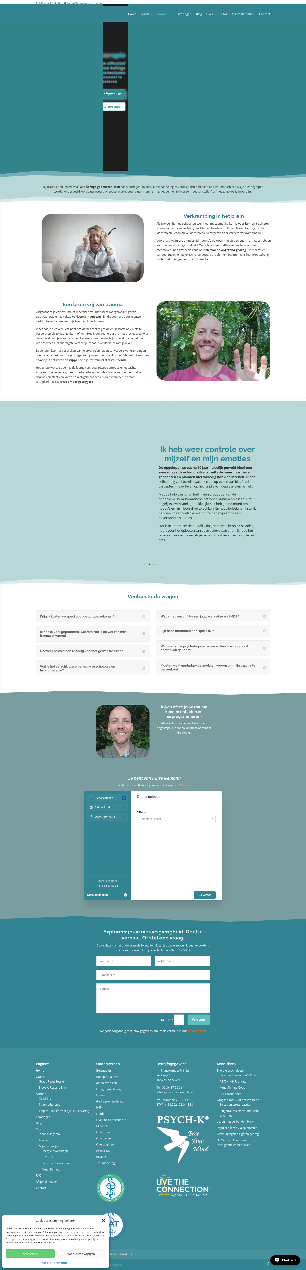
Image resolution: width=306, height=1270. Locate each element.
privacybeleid (197, 1031)
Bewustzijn (103, 1070)
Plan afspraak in (108, 94)
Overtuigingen (105, 1144)
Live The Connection (55, 1163)
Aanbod (162, 14)
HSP (99, 1107)
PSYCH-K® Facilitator (234, 1081)
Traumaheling (105, 1163)
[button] (103, 1220)
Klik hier (186, 785)
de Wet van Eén (106, 1083)
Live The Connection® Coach (239, 1075)
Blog (199, 14)
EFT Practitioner (230, 1094)
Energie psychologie (55, 1151)
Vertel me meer (110, 106)
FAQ (224, 14)
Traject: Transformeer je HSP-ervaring (64, 1111)
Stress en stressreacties (235, 1104)
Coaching (45, 1098)
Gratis (145, 14)
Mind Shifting (51, 1169)
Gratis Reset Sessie (51, 1081)
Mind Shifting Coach (233, 1087)
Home (132, 14)
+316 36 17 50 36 (107, 885)
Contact (264, 14)
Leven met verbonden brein (235, 1121)
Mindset (101, 1126)
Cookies (46, 1262)
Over (209, 14)
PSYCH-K (47, 1157)
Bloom (117, 1265)
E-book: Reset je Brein (53, 1087)
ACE (196, 259)
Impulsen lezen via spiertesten (237, 1128)
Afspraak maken (243, 14)
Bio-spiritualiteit (107, 1077)
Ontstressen (104, 1138)
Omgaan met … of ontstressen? (238, 1100)
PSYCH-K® (103, 1151)
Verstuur (198, 1019)
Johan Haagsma (49, 1134)
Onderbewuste (106, 1132)
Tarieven (44, 1140)
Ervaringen (184, 14)
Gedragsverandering (110, 1101)
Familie (101, 1095)
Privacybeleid (60, 1262)
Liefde (100, 1114)
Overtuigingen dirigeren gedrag (238, 1134)
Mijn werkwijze (49, 1146)
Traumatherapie (49, 1104)
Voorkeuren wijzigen (81, 1254)
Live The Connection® (111, 1120)
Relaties (101, 1157)
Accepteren (30, 1254)
